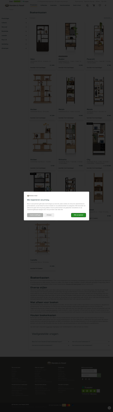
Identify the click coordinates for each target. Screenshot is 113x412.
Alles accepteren (78, 215)
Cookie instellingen (35, 215)
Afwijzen (49, 215)
